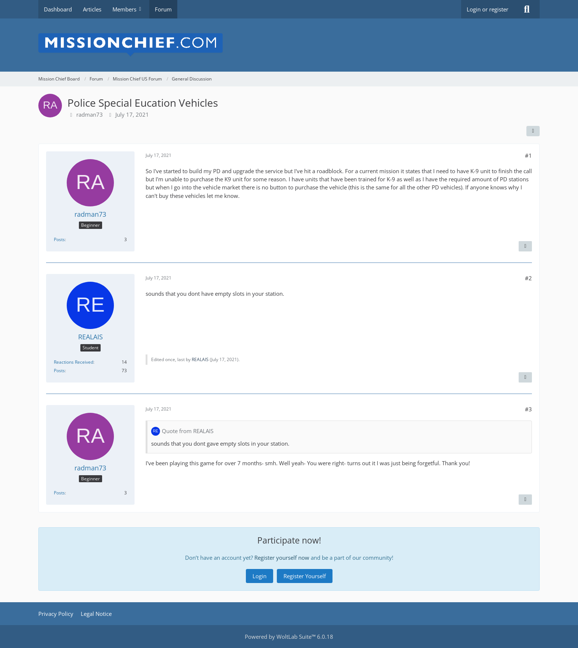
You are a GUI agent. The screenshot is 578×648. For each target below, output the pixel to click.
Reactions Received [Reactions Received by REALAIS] (73, 362)
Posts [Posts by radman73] (59, 239)
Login (260, 576)
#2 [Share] (528, 278)
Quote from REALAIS (187, 431)
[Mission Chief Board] (289, 45)
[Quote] (525, 246)
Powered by (289, 636)
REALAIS (200, 359)
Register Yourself (304, 576)
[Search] (527, 9)
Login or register (487, 9)
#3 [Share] (528, 409)
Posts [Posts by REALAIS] (59, 370)
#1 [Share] (528, 155)
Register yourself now (281, 557)
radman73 (89, 114)
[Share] (533, 131)
